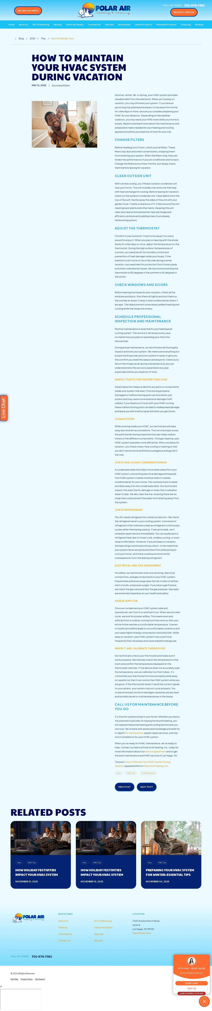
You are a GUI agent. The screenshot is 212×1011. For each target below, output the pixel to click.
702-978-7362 (194, 5)
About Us (63, 920)
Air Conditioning (103, 920)
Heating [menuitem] (58, 24)
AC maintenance (134, 732)
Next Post (146, 787)
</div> (20, 999)
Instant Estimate (28, 10)
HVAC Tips (131, 773)
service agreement (155, 751)
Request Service (184, 12)
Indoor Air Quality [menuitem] (75, 24)
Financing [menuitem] (186, 24)
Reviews (98, 940)
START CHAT (191, 983)
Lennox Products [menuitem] (143, 24)
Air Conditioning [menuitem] (41, 24)
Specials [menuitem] (109, 24)
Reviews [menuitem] (199, 24)
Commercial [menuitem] (94, 24)
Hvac (119, 773)
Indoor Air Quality (103, 927)
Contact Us (64, 940)
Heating (62, 927)
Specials (98, 934)
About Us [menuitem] (23, 24)
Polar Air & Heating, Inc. (156, 766)
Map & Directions (141, 933)
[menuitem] (14, 979)
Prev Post (124, 787)
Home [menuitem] (11, 24)
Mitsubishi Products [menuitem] (166, 24)
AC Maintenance (148, 773)
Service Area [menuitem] (124, 24)
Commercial (65, 934)
